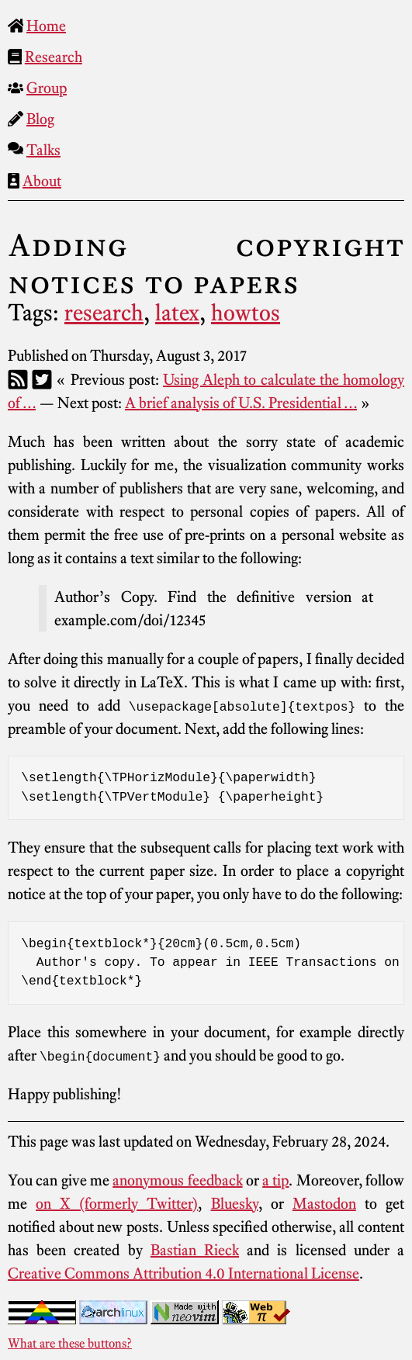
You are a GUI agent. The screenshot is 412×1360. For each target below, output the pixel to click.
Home (46, 25)
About (42, 180)
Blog (40, 118)
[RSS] (18, 379)
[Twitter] (42, 379)
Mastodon (324, 1203)
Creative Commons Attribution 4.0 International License (183, 1273)
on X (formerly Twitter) (117, 1203)
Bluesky (234, 1203)
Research (53, 56)
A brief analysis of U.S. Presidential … (241, 402)
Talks (43, 149)
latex (177, 313)
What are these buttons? (70, 1343)
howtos (245, 313)
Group (46, 87)
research (104, 313)
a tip (275, 1180)
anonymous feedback (177, 1180)
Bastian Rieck (195, 1250)
